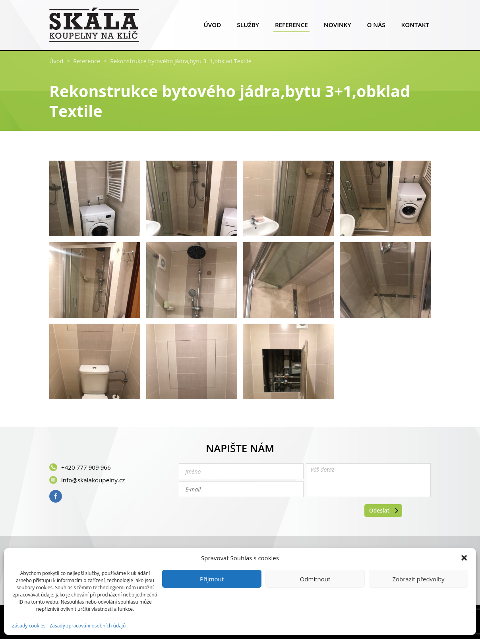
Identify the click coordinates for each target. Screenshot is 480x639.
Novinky (337, 26)
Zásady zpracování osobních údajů (87, 626)
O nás (376, 26)
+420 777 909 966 (86, 467)
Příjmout (212, 579)
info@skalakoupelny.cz (93, 480)
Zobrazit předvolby (418, 579)
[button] (464, 558)
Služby (248, 26)
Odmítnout (315, 579)
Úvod (212, 26)
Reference (291, 26)
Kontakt (415, 26)
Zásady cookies (28, 626)
